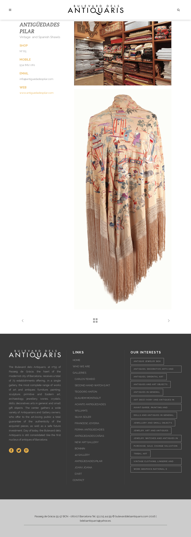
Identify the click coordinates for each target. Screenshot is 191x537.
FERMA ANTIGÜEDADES (89, 429)
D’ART (78, 473)
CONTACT (78, 480)
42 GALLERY (82, 454)
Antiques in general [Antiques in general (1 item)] (147, 392)
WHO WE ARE (81, 366)
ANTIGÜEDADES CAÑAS (89, 435)
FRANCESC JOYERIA (87, 423)
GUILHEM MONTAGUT (88, 397)
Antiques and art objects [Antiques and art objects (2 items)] (150, 384)
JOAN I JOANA (83, 467)
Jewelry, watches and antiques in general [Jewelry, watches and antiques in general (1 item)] (156, 439)
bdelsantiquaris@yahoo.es (95, 520)
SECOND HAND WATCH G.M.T (92, 385)
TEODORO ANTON (86, 391)
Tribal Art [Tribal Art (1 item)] (140, 454)
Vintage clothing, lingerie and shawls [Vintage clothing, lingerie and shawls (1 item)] (153, 462)
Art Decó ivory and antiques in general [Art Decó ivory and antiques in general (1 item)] (154, 401)
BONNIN (80, 448)
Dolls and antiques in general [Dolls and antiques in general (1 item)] (154, 415)
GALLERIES (79, 372)
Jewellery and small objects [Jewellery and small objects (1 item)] (153, 423)
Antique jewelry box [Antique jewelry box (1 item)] (147, 361)
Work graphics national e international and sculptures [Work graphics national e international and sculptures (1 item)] (154, 470)
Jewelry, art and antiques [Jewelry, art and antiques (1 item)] (151, 430)
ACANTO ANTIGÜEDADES (90, 404)
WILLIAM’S (81, 410)
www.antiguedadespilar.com (37, 92)
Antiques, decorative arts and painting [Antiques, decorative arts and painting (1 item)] (153, 370)
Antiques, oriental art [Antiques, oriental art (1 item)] (149, 377)
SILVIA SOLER (83, 416)
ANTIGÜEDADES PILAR (88, 461)
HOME (76, 360)
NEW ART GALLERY (87, 442)
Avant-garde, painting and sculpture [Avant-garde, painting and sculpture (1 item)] (150, 408)
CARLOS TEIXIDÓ (85, 379)
